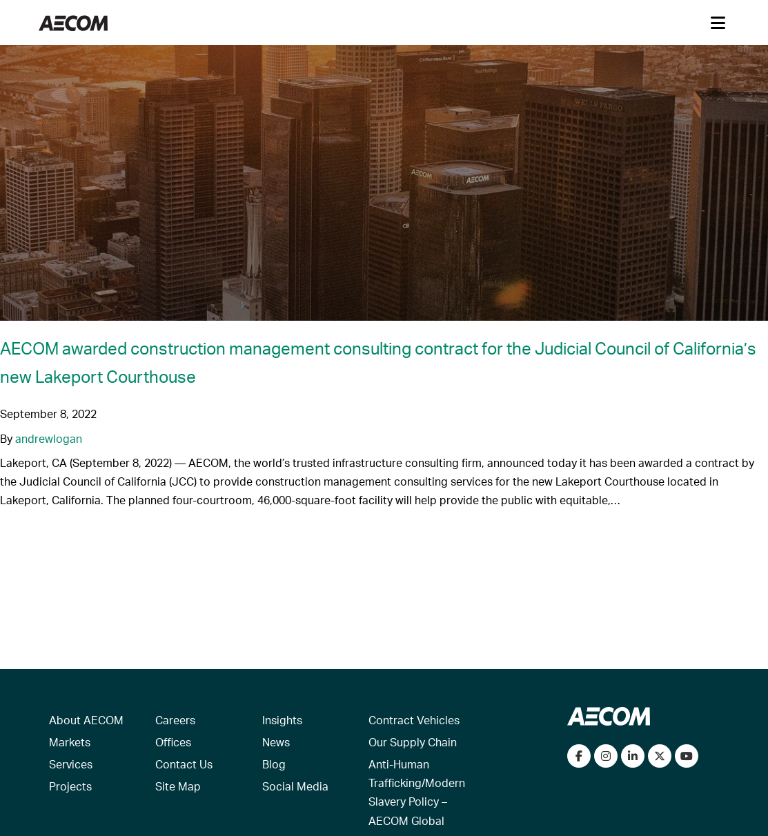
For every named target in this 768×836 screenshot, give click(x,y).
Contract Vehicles (414, 720)
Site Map (178, 786)
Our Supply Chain (412, 742)
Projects (70, 786)
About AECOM (86, 720)
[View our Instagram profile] (606, 756)
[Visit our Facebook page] (579, 756)
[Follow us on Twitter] (659, 756)
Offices (173, 742)
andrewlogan (48, 438)
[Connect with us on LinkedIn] (632, 756)
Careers (175, 720)
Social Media (295, 786)
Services (70, 764)
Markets (69, 742)
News (276, 742)
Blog (274, 764)
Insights (282, 720)
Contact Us (184, 764)
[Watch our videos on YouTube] (686, 756)
